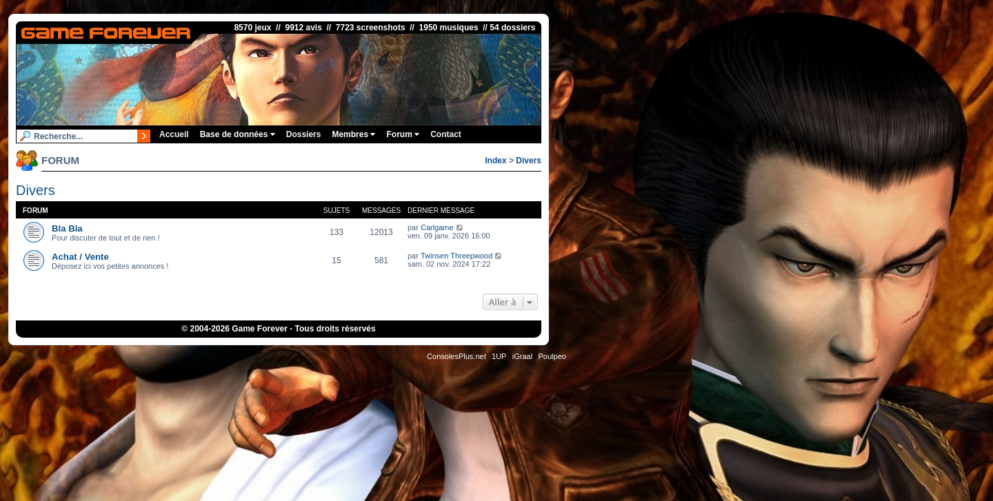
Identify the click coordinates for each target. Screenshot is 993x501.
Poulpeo (552, 356)
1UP (499, 356)
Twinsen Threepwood (456, 256)
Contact (445, 134)
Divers (528, 160)
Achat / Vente (80, 257)
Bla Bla (67, 228)
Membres (353, 134)
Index (495, 160)
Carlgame (437, 227)
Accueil (174, 134)
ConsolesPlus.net (456, 356)
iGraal (522, 356)
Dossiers (303, 134)
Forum (402, 134)
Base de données (237, 134)
